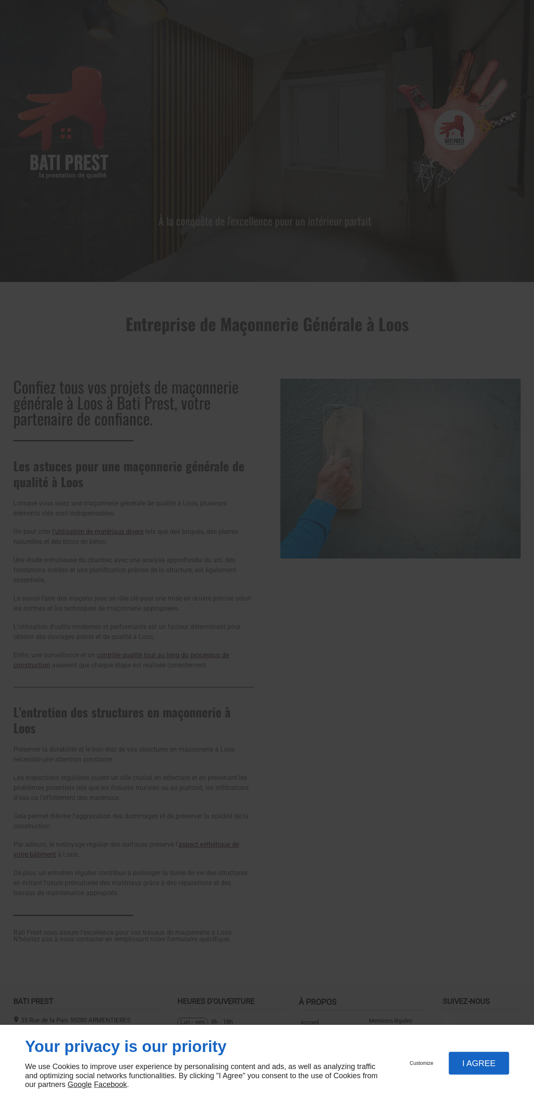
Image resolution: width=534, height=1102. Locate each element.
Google (80, 1084)
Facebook (110, 1084)
